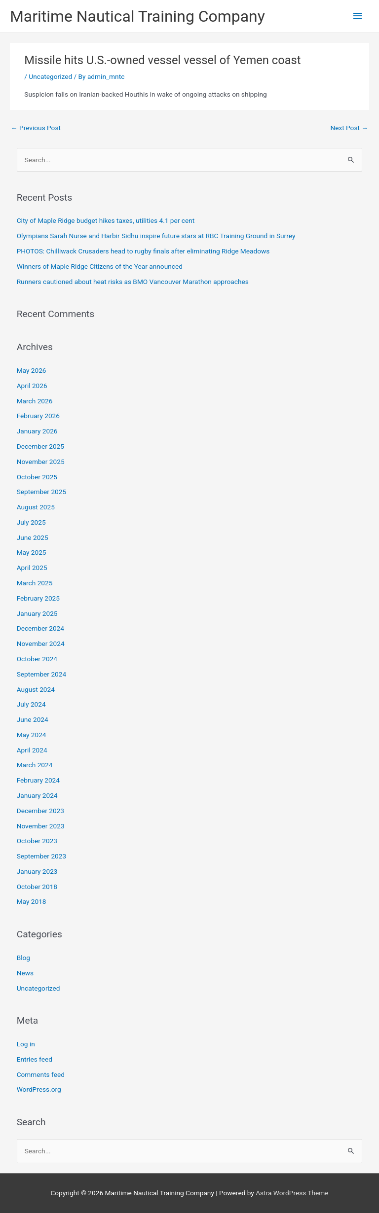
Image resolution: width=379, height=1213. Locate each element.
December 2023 (40, 811)
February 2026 (38, 416)
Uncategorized (50, 76)
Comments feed (41, 1074)
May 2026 (31, 370)
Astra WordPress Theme (292, 1193)
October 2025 (37, 477)
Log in (26, 1044)
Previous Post (36, 128)
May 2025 (31, 552)
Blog (23, 958)
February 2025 (38, 598)
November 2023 (41, 826)
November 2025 (41, 461)
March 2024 (35, 765)
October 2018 (37, 887)
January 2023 (37, 871)
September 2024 (41, 674)
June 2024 (32, 719)
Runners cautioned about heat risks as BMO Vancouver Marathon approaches (133, 281)
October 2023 (37, 841)
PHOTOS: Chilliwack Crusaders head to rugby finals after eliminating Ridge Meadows (143, 251)
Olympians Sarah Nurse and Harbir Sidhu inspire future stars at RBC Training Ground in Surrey (156, 236)
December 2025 (40, 446)
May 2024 (31, 735)
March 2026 (35, 401)
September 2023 (41, 856)
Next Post (349, 128)
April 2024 (32, 750)
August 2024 (36, 689)
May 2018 (31, 901)
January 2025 (37, 613)
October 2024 (37, 659)
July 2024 (31, 704)
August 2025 (36, 507)
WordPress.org (39, 1089)
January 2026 (37, 431)
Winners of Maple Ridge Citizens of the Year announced (100, 266)
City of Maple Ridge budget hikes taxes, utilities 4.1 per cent (106, 220)
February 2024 (38, 780)
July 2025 (31, 522)
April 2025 (32, 567)
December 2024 (40, 628)
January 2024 (37, 795)
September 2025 (41, 492)
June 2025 (32, 537)
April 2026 (32, 386)
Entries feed (34, 1059)
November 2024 (41, 643)
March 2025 (35, 583)
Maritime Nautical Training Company (137, 16)
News (25, 973)
